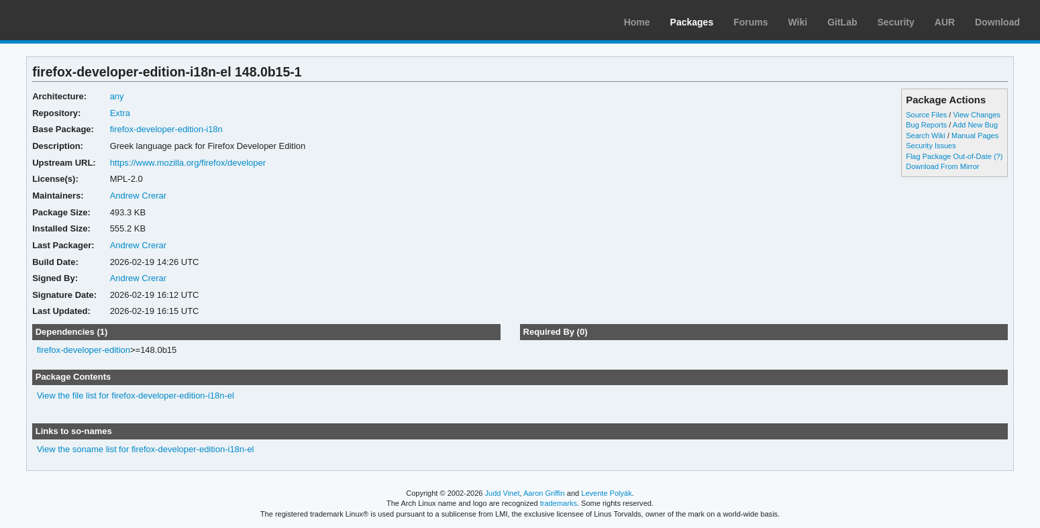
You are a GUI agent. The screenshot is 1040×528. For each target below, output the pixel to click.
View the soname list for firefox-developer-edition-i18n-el (145, 449)
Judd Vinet (502, 493)
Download (997, 22)
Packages (692, 22)
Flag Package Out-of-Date (949, 156)
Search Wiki (925, 135)
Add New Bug (975, 125)
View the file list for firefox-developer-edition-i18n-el (135, 395)
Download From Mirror (942, 166)
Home (637, 22)
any (117, 96)
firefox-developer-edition (83, 350)
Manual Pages (974, 135)
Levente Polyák (606, 493)
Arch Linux (74, 20)
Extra (120, 113)
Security (896, 22)
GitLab (842, 22)
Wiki (798, 22)
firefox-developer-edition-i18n (166, 129)
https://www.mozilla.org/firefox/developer (188, 163)
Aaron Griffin (544, 493)
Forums (750, 22)
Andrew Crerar (138, 196)
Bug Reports (926, 125)
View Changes (976, 115)
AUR (945, 22)
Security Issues (930, 146)
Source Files (926, 115)
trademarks (558, 503)
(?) (998, 156)
